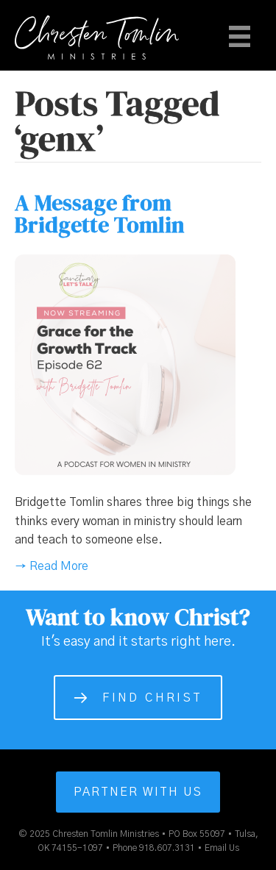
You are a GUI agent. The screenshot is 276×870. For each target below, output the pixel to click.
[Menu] (239, 36)
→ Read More (51, 566)
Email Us (222, 848)
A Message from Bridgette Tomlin (100, 214)
